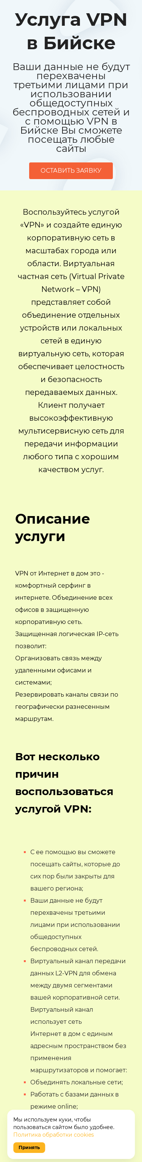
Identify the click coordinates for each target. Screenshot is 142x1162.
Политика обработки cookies (53, 1134)
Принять (29, 1147)
